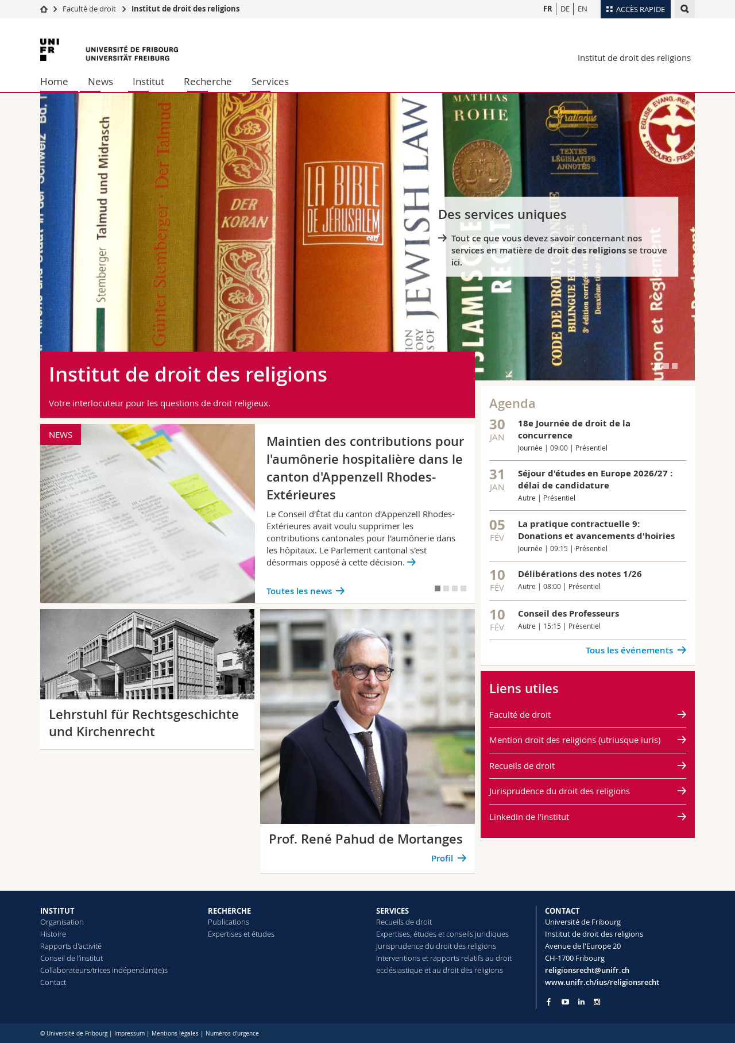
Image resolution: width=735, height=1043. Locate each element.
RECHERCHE (229, 911)
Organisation (62, 922)
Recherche (208, 81)
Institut (148, 81)
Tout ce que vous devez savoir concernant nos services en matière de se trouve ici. (559, 250)
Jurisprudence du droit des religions (559, 790)
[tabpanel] (367, 236)
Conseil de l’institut (71, 958)
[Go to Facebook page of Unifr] (548, 1001)
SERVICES (392, 911)
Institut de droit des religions (185, 8)
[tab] (657, 366)
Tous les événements (629, 650)
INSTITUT (57, 911)
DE (565, 8)
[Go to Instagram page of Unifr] (597, 1002)
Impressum (129, 1033)
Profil (442, 858)
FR (547, 8)
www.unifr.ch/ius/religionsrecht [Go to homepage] (602, 982)
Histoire (53, 934)
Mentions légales (175, 1033)
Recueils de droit (522, 765)
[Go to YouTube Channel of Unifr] (565, 1002)
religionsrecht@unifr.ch (587, 970)
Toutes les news (299, 591)
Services (270, 81)
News (100, 81)
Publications (228, 922)
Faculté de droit (90, 8)
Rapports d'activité (71, 946)
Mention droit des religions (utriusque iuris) (574, 739)
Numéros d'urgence (232, 1033)
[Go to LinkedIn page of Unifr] (581, 1002)
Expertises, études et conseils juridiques (442, 934)
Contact (53, 982)
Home (54, 81)
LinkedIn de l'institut (529, 816)
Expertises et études (241, 934)
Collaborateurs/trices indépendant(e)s (104, 970)
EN (582, 8)
